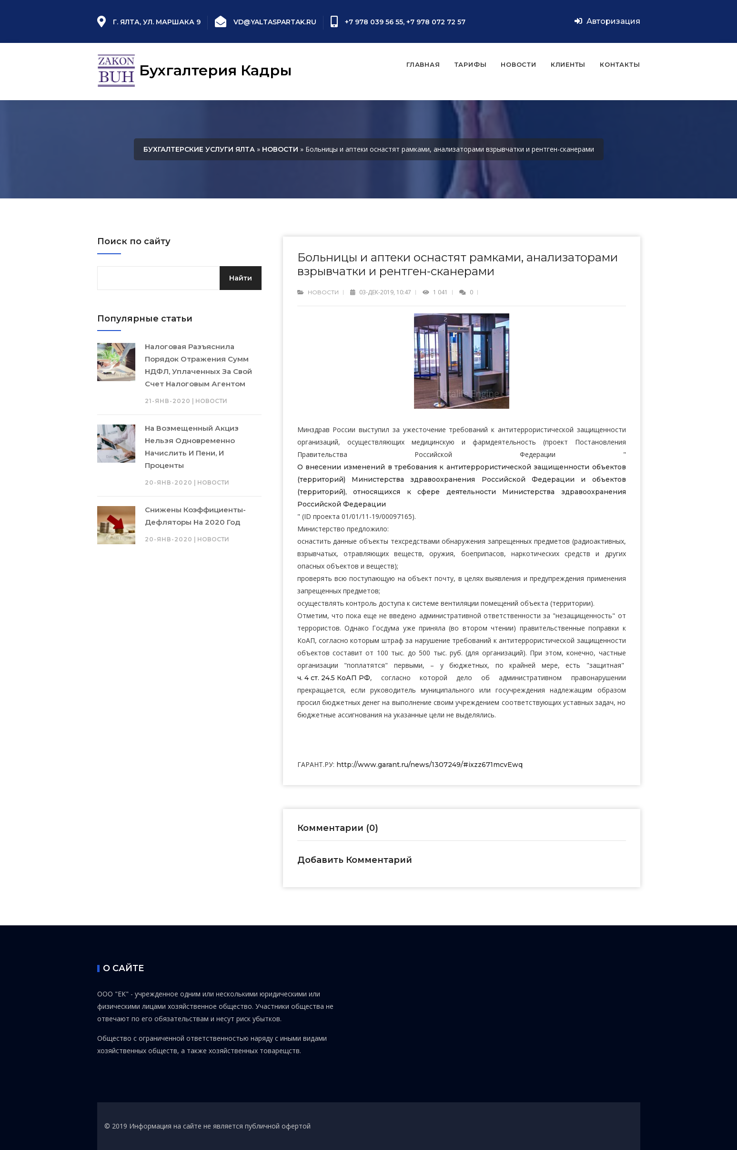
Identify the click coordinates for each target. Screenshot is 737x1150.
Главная (423, 64)
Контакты (620, 64)
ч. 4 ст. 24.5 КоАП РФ (333, 677)
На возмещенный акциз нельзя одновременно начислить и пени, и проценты (192, 447)
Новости (518, 64)
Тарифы (470, 64)
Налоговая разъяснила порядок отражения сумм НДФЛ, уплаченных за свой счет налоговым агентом (198, 365)
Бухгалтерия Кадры (194, 71)
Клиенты (568, 64)
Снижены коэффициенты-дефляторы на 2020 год (195, 516)
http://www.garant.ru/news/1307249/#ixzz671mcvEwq (429, 764)
